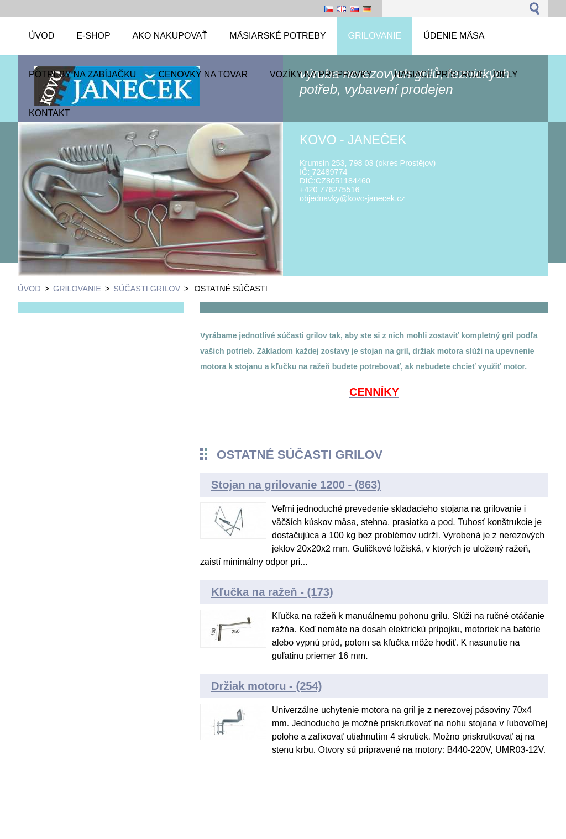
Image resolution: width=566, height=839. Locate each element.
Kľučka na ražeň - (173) (272, 592)
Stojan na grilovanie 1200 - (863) (296, 485)
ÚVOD (29, 288)
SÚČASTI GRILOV (146, 288)
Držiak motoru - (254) (266, 686)
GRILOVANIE (77, 288)
